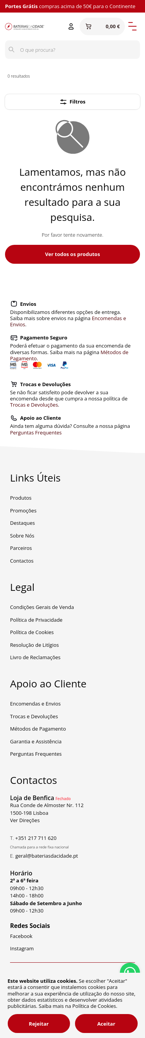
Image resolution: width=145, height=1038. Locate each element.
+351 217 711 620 (35, 837)
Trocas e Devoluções (34, 404)
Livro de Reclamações (35, 657)
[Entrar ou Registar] (71, 27)
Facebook (21, 936)
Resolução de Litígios (34, 644)
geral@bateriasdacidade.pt (46, 855)
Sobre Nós (22, 535)
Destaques (22, 522)
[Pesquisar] (11, 50)
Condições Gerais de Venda (42, 607)
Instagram (22, 948)
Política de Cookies (32, 632)
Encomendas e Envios (35, 703)
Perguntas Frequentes (36, 432)
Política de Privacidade (36, 619)
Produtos (21, 497)
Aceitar (106, 1023)
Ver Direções (25, 820)
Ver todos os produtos (72, 254)
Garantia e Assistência (35, 741)
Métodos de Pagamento (38, 728)
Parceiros (21, 547)
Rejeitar (39, 1023)
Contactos (22, 560)
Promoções (23, 510)
